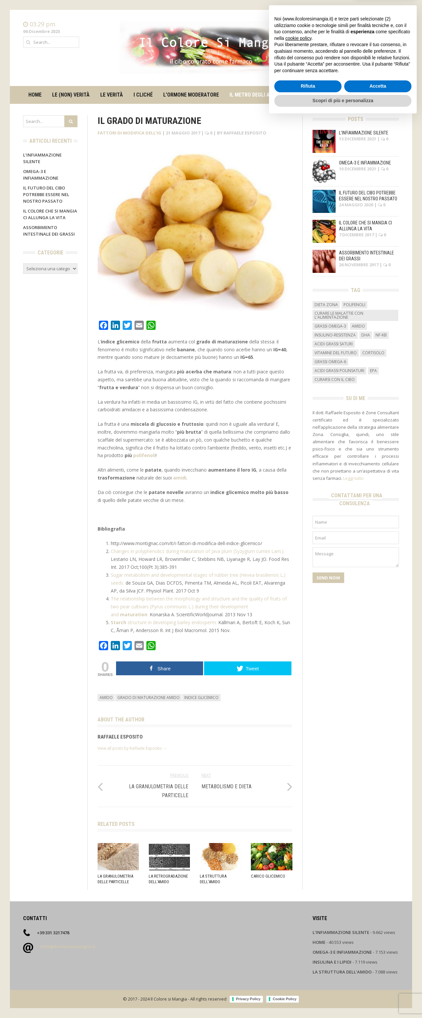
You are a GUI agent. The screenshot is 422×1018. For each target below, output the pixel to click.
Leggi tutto (353, 478)
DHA (365, 335)
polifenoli (144, 455)
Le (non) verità (71, 95)
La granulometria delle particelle (115, 879)
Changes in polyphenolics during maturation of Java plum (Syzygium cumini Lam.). (198, 551)
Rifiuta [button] (308, 985)
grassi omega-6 (330, 361)
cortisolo (373, 353)
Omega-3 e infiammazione (365, 162)
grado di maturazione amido (148, 697)
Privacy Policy (248, 999)
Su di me (308, 95)
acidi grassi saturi (334, 344)
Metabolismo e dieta (226, 786)
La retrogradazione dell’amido (168, 879)
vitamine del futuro (336, 353)
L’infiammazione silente (363, 132)
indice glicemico (201, 697)
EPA (373, 370)
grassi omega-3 (330, 326)
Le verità (111, 95)
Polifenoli (354, 304)
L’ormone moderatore (191, 95)
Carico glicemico (268, 876)
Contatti (390, 31)
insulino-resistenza (335, 335)
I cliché (143, 95)
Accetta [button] (378, 985)
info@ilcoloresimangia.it (68, 946)
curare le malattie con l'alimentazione (339, 315)
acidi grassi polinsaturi (339, 370)
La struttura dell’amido (213, 879)
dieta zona (326, 304)
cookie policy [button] (298, 937)
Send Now (328, 578)
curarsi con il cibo (335, 379)
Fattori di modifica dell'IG (129, 133)
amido (106, 697)
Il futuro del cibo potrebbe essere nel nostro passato (46, 194)
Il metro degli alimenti (258, 95)
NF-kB (381, 335)
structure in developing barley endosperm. (164, 622)
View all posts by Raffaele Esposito (132, 748)
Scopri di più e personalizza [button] (343, 1000)
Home (392, 24)
